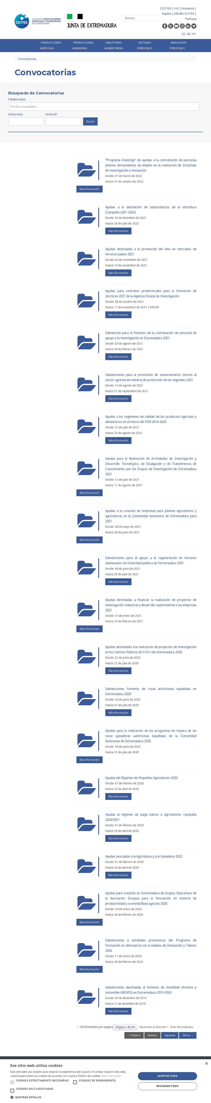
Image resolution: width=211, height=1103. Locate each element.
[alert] (105, 1081)
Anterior (152, 1035)
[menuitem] (53, 45)
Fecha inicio (15, 114)
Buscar (90, 121)
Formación (187, 8)
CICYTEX (165, 8)
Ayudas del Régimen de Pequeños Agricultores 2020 (141, 778)
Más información (89, 189)
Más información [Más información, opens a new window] (111, 1076)
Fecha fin (51, 114)
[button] (12, 1082)
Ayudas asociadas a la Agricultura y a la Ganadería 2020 (143, 856)
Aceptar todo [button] (167, 1076)
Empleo (166, 14)
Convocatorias (27, 59)
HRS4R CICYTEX (184, 14)
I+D (176, 8)
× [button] (206, 1063)
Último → (187, 1035)
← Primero (134, 1035)
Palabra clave (17, 99)
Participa (190, 19)
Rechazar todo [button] (167, 1086)
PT (194, 34)
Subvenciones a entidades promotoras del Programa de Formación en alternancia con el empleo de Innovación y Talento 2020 (150, 945)
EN (188, 34)
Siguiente (169, 1035)
